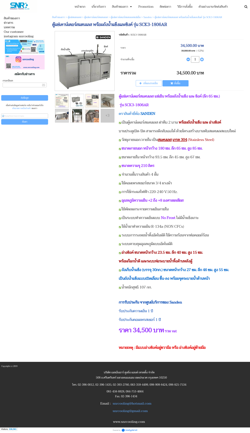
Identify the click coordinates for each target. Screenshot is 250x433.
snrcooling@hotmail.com (132, 403)
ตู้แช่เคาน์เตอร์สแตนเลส (96, 17)
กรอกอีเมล (8, 81)
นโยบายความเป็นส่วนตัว (21, 108)
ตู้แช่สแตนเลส (74, 17)
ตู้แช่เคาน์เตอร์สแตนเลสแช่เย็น (126, 17)
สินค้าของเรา (58, 17)
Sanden (147, 17)
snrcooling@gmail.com (130, 411)
